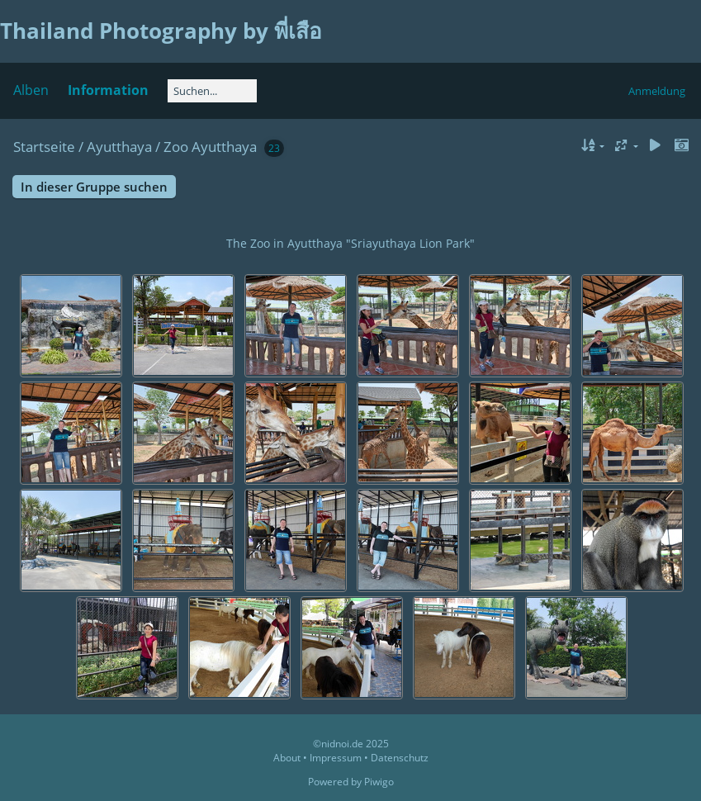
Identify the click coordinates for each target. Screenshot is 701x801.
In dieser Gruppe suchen (94, 186)
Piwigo (379, 782)
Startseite (44, 146)
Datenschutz (400, 758)
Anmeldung (656, 90)
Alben (31, 90)
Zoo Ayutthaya (210, 146)
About (287, 758)
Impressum (336, 758)
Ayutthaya (119, 146)
